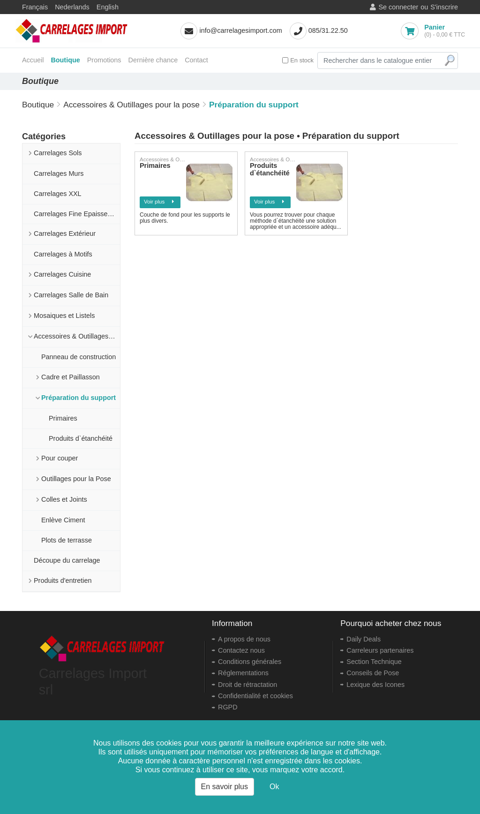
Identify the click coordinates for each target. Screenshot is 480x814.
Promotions (104, 60)
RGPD (228, 707)
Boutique (65, 60)
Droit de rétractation (247, 684)
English (108, 7)
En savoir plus (224, 787)
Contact (196, 60)
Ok (274, 787)
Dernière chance (153, 60)
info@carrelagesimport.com (240, 30)
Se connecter (398, 7)
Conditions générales (249, 661)
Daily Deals (363, 639)
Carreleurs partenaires (379, 650)
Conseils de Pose (372, 673)
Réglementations (243, 673)
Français (35, 7)
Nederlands (72, 7)
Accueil (33, 60)
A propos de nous (244, 639)
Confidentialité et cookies (255, 696)
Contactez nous (241, 650)
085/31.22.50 (328, 30)
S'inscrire (444, 7)
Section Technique (373, 661)
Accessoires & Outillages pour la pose (131, 104)
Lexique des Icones (375, 684)
